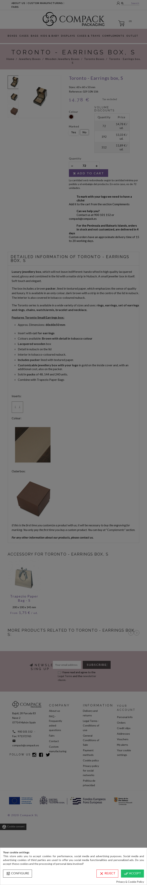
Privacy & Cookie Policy (130, 881)
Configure (17, 873)
